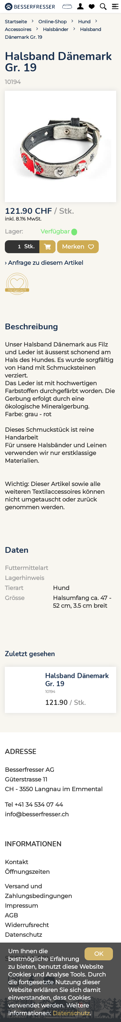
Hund (84, 22)
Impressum (21, 905)
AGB (11, 915)
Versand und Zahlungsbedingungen (38, 891)
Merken (78, 246)
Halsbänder (55, 29)
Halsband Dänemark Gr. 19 (77, 679)
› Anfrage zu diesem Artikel (44, 262)
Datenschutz (23, 934)
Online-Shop (52, 22)
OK (98, 953)
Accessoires (18, 29)
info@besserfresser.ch (37, 814)
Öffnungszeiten (27, 871)
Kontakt (16, 862)
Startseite (16, 22)
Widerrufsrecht (27, 925)
